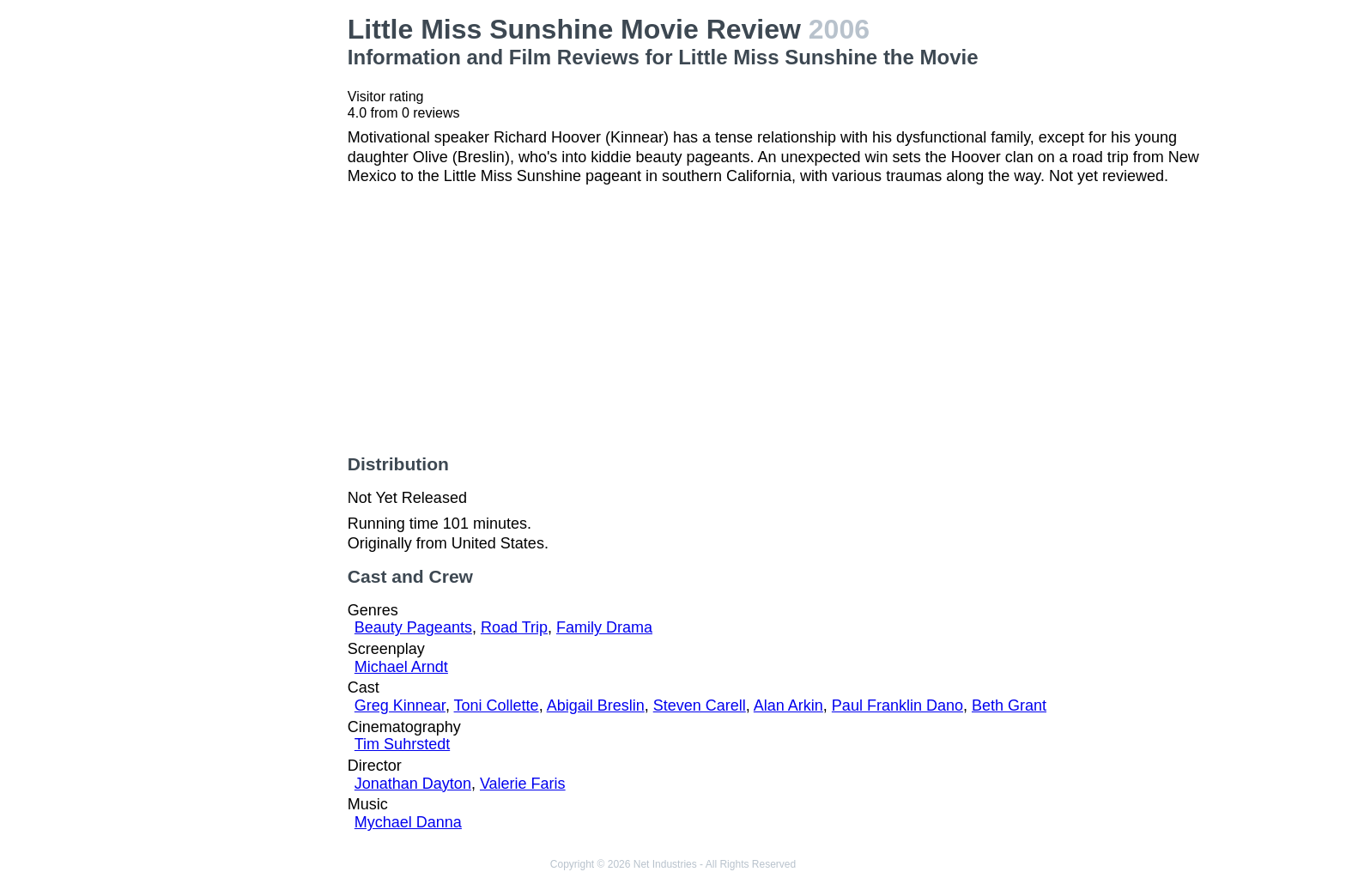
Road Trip (514, 627)
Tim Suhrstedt (402, 744)
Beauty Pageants (413, 627)
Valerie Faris (523, 783)
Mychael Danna (408, 822)
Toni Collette (496, 705)
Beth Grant (1009, 705)
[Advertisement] (233, 271)
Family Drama (604, 627)
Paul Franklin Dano (897, 705)
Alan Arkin (788, 705)
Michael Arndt (401, 666)
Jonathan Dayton (413, 783)
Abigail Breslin (596, 705)
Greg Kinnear (400, 705)
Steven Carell (699, 705)
